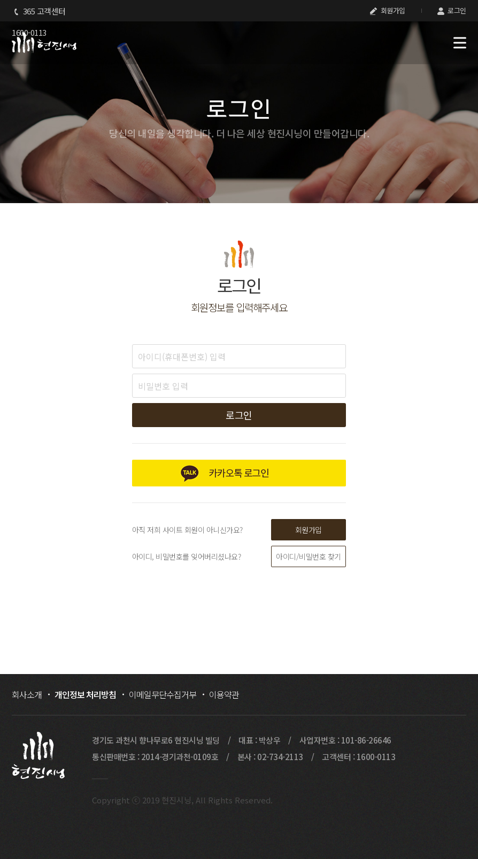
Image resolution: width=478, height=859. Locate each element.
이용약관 (224, 694)
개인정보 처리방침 (85, 694)
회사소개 (27, 694)
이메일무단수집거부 (162, 694)
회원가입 (387, 10)
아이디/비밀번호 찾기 (308, 556)
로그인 (451, 10)
